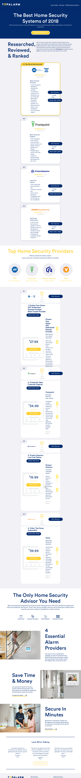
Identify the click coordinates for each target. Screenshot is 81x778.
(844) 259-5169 (55, 100)
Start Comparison (40, 32)
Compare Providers (19, 695)
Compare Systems (74, 5)
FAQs (67, 5)
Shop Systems (51, 729)
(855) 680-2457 (55, 151)
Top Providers (55, 5)
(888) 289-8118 (55, 194)
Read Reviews (40, 76)
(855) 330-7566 (55, 231)
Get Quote (55, 92)
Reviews (63, 5)
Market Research (58, 777)
